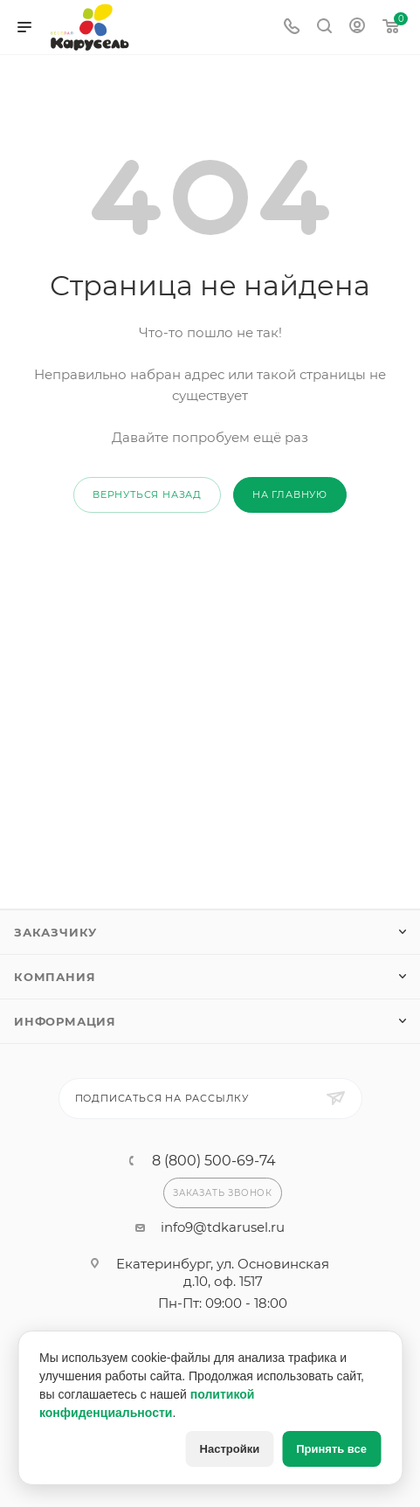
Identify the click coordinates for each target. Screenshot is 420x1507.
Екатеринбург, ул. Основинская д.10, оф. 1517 (222, 1272)
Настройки (230, 1448)
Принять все (331, 1448)
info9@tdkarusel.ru (223, 1227)
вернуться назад (147, 494)
